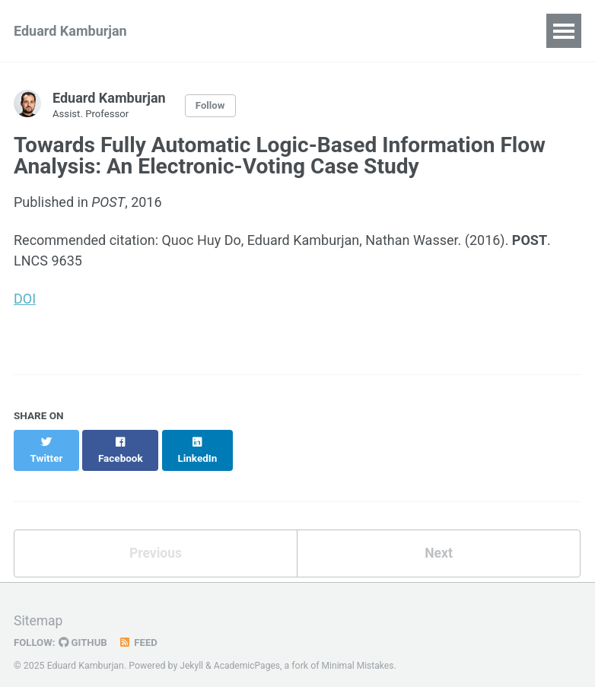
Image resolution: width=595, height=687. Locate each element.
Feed (141, 628)
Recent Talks (323, 31)
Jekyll (192, 652)
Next (439, 539)
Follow (211, 106)
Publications (219, 31)
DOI (25, 299)
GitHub (85, 628)
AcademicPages (248, 652)
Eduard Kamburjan (70, 31)
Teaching (417, 31)
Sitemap (39, 607)
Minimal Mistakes (361, 652)
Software (500, 31)
